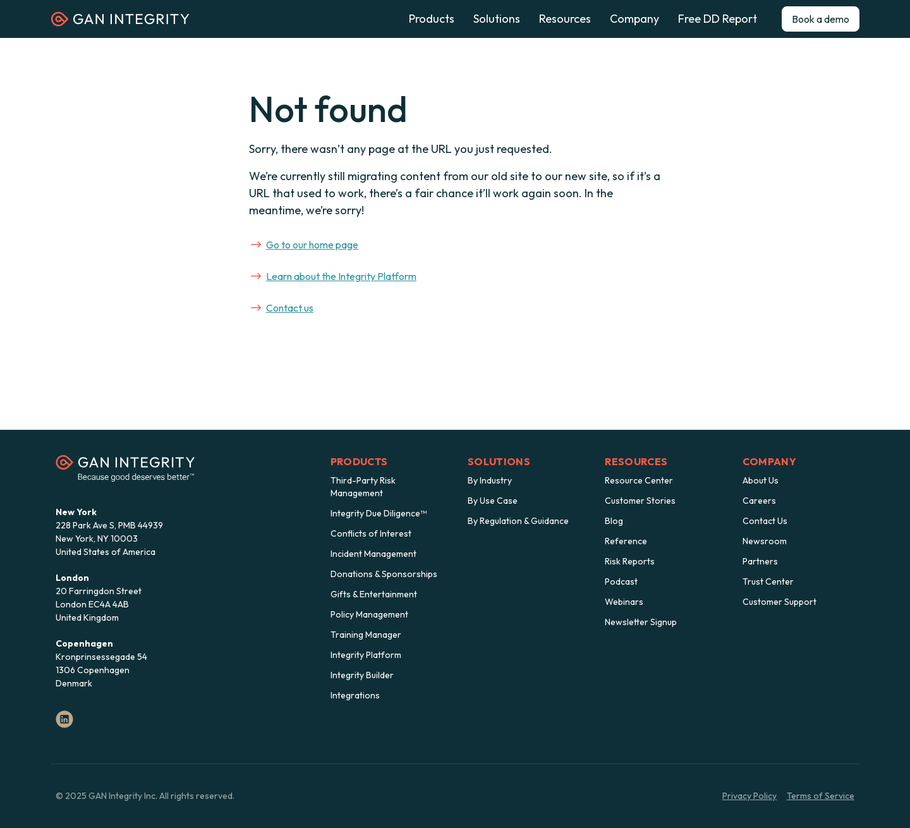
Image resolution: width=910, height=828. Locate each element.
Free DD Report (717, 19)
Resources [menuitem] (636, 461)
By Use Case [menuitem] (493, 500)
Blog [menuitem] (614, 521)
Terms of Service (820, 795)
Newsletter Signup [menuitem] (641, 622)
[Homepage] (120, 23)
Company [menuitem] (769, 461)
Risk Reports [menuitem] (630, 561)
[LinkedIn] (64, 719)
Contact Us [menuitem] (765, 521)
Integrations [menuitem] (355, 695)
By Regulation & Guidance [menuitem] (518, 521)
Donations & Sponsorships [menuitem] (384, 574)
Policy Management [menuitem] (369, 614)
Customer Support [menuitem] (779, 601)
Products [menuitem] (359, 461)
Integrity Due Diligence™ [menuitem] (379, 513)
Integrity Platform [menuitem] (366, 655)
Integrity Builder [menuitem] (362, 675)
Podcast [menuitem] (621, 581)
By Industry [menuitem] (490, 480)
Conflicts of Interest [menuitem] (371, 533)
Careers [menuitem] (759, 500)
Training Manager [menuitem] (366, 634)
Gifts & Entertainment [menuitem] (374, 594)
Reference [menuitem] (626, 541)
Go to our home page (304, 244)
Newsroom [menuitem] (765, 541)
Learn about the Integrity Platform (333, 276)
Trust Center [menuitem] (768, 581)
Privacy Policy (749, 795)
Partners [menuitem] (760, 561)
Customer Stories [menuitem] (640, 500)
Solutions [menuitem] (499, 461)
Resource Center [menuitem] (639, 480)
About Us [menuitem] (761, 480)
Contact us (282, 307)
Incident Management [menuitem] (373, 553)
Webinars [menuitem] (624, 601)
